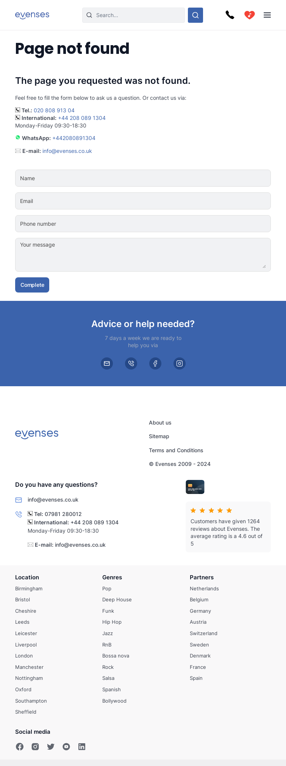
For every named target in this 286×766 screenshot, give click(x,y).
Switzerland (203, 633)
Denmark (200, 656)
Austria (198, 622)
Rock (108, 667)
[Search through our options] (195, 15)
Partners (202, 577)
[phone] (131, 363)
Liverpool (26, 645)
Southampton (31, 701)
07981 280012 (63, 513)
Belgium (199, 600)
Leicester (26, 633)
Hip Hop (112, 622)
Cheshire (25, 611)
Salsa (108, 678)
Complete (32, 285)
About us (160, 422)
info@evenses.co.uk (67, 151)
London (24, 656)
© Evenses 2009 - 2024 (180, 464)
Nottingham (29, 678)
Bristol (22, 600)
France (198, 667)
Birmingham (28, 588)
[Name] (166, 178)
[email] (107, 363)
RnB (106, 645)
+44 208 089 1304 (82, 118)
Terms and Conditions (176, 450)
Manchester (29, 667)
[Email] (166, 201)
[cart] (249, 15)
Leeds (22, 622)
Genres (112, 577)
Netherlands (204, 588)
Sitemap (159, 436)
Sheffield (25, 712)
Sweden (199, 645)
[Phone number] (166, 223)
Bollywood (114, 701)
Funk (108, 611)
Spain (196, 678)
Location (27, 577)
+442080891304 (73, 138)
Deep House (117, 600)
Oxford (23, 689)
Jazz (107, 633)
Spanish (111, 689)
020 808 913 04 (54, 110)
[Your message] (166, 254)
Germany (200, 611)
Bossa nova (115, 656)
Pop (106, 588)
